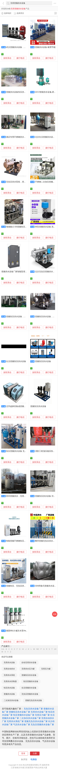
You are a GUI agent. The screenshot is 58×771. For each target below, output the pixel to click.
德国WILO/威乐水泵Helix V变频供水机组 (23, 630)
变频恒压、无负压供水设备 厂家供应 (22, 586)
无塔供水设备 (9, 662)
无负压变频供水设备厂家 (42, 724)
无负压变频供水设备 (30, 694)
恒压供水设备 (9, 688)
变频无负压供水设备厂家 (36, 721)
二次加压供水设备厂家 (30, 718)
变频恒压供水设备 (43, 361)
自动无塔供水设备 (29, 662)
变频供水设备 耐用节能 (45, 47)
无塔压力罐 (45, 669)
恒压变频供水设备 (30, 681)
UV (55, 649)
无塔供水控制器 (10, 681)
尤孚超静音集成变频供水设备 (19, 406)
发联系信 (7, 58)
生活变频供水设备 (29, 688)
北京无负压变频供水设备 (46, 271)
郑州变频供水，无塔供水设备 (19, 496)
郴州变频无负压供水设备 (46, 541)
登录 (23, 753)
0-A (2, 649)
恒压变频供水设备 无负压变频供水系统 (23, 451)
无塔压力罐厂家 (42, 715)
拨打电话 (20, 58)
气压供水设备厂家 (21, 724)
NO (37, 649)
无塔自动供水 (9, 669)
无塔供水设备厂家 (39, 712)
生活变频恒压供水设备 (16, 361)
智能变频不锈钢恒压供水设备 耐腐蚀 (22, 541)
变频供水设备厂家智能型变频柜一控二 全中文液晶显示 (25, 271)
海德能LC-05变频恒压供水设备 (19, 227)
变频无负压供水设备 (33, 700)
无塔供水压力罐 (28, 669)
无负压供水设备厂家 (33, 708)
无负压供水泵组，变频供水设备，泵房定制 (25, 182)
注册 (35, 753)
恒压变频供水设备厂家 (23, 715)
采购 (54, 614)
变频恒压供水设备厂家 (19, 712)
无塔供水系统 (9, 675)
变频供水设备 (9, 694)
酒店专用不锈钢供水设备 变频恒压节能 (23, 137)
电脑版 (34, 759)
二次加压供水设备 (11, 700)
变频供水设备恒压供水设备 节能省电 (22, 92)
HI (23, 649)
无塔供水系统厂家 (15, 721)
